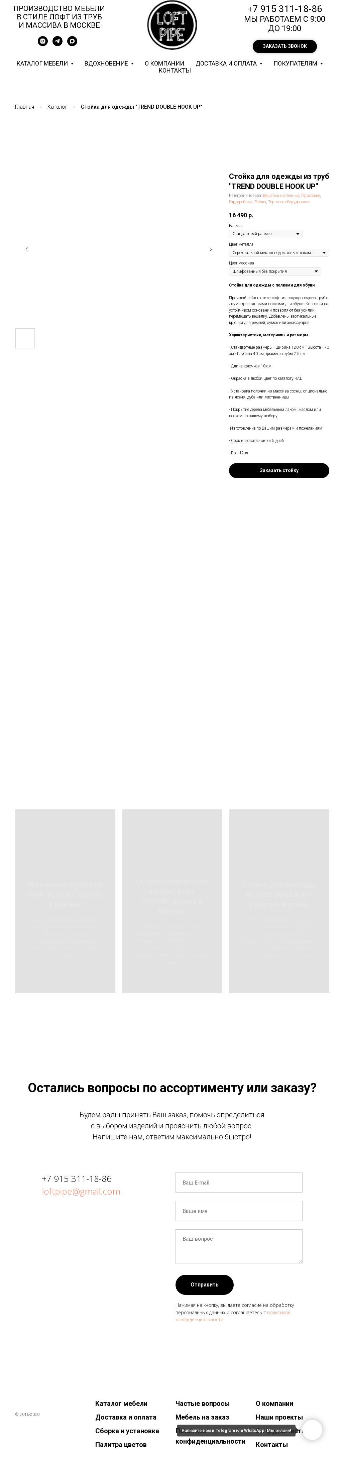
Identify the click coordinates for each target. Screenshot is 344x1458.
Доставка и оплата (125, 1417)
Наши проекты (279, 1417)
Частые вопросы (203, 1403)
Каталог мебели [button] (42, 63)
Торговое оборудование (289, 202)
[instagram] (43, 44)
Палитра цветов (121, 1445)
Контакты (174, 70)
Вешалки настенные (281, 195)
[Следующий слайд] (211, 249)
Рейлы (260, 202)
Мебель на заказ (202, 1417)
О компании (164, 63)
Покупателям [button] (296, 63)
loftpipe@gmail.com (81, 1191)
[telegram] (57, 44)
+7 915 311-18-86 (77, 1178)
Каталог (57, 107)
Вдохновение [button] (107, 63)
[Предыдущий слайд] (27, 249)
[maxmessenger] (72, 44)
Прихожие (310, 195)
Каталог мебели (121, 1403)
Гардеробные (240, 202)
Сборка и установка (127, 1431)
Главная (24, 107)
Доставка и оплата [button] (227, 63)
